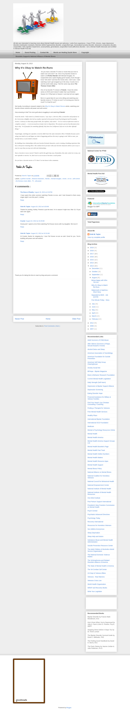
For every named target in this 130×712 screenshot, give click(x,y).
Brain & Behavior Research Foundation (101, 375)
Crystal (22, 221)
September (96, 274)
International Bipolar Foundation (99, 419)
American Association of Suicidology (100, 353)
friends (47, 178)
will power (38, 181)
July (93, 304)
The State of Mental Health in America (101, 566)
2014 (92, 263)
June (94, 307)
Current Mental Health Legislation (99, 379)
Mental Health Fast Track (96, 450)
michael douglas (56, 178)
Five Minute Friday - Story (100, 300)
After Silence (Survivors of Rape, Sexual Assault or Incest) (99, 345)
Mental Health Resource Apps (98, 461)
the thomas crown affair (23, 181)
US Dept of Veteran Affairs (97, 573)
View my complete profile (96, 237)
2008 (92, 326)
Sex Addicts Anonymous (96, 529)
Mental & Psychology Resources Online (101, 430)
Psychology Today (94, 518)
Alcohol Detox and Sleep (96, 349)
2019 (92, 247)
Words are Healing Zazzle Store (65, 52)
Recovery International (95, 522)
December (95, 268)
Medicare (91, 426)
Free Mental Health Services (97, 412)
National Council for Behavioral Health (101, 481)
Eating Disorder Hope (95, 393)
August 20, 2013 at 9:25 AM (40, 206)
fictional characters (38, 178)
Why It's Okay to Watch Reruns (55, 106)
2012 (92, 323)
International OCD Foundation (98, 423)
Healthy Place (92, 415)
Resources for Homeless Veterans (99, 525)
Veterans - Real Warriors (96, 577)
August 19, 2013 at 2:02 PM (43, 192)
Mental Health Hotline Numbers (98, 454)
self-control (76, 178)
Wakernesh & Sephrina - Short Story (99, 291)
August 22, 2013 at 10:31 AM (40, 233)
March (94, 316)
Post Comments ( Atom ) (52, 326)
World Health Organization (97, 584)
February (95, 319)
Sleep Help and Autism (95, 536)
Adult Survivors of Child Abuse (98, 340)
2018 (92, 250)
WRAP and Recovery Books (97, 588)
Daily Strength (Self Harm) (97, 382)
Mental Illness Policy (95, 468)
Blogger (68, 707)
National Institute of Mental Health (99, 489)
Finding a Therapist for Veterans (99, 408)
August (94, 277)
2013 (92, 266)
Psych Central (92, 511)
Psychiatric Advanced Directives (99, 514)
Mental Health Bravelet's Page (98, 446)
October (95, 271)
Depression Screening (95, 390)
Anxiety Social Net (94, 368)
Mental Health (92, 434)
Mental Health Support (95, 465)
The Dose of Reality (27, 192)
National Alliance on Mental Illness (99, 472)
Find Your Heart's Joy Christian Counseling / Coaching (98, 403)
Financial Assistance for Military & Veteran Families (99, 398)
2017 (92, 254)
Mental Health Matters (95, 457)
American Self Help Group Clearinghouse (97, 363)
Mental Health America (95, 437)
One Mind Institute (94, 498)
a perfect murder (25, 178)
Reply (22, 200)
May (93, 310)
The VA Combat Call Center (97, 569)
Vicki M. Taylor (25, 206)
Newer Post (19, 319)
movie (65, 178)
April (93, 313)
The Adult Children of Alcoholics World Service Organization (101, 550)
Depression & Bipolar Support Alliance (101, 386)
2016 (92, 257)
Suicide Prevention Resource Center (100, 545)
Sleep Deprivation (94, 533)
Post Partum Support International (99, 501)
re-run (70, 178)
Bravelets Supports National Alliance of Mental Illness (36, 56)
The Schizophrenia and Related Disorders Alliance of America (98, 561)
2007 (92, 329)
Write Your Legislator (95, 591)
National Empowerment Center (98, 485)
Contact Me (44, 52)
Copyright (85, 52)
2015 (92, 260)
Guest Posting (30, 52)
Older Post (76, 319)
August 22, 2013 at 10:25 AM (35, 221)
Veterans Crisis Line (95, 580)
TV (33, 181)
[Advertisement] (47, 296)
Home (18, 52)
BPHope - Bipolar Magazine (97, 371)
